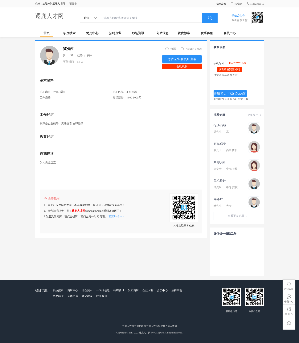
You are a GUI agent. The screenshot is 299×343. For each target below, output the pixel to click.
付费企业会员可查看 (182, 59)
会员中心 (229, 33)
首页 (46, 33)
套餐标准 (58, 296)
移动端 (236, 3)
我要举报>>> (116, 216)
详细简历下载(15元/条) (230, 93)
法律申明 (176, 290)
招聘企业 (115, 33)
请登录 (73, 3)
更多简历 (255, 115)
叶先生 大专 (222, 205)
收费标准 (184, 33)
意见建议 (87, 296)
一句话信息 (161, 33)
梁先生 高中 (222, 131)
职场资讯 (138, 33)
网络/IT (218, 199)
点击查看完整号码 (229, 69)
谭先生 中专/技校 (226, 187)
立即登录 (78, 123)
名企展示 (87, 290)
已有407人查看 (191, 49)
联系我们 (101, 296)
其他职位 (219, 162)
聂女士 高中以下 (225, 150)
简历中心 (92, 33)
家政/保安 (220, 143)
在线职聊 (182, 66)
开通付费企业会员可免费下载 (231, 99)
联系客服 (207, 33)
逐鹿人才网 (49, 16)
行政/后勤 (220, 125)
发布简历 (133, 290)
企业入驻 (147, 290)
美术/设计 (220, 180)
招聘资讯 (118, 290)
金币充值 (72, 296)
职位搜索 (69, 33)
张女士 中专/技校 (226, 168)
